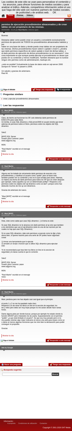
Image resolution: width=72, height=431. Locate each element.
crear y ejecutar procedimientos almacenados (21, 99)
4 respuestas (64, 90)
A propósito (11, 423)
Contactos (43, 423)
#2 (2, 166)
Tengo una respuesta (43, 90)
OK (54, 12)
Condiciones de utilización (27, 423)
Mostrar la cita (8, 154)
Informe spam (33, 30)
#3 (2, 213)
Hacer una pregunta (11, 364)
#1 (2, 110)
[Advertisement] (36, 80)
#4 (2, 292)
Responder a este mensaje (59, 159)
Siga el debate (7, 90)
